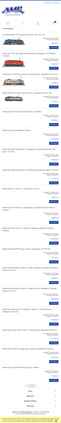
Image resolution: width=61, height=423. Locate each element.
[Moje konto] (38, 23)
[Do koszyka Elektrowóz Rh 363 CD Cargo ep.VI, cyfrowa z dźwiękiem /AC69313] (53, 361)
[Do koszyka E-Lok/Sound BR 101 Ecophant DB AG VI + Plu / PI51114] (53, 47)
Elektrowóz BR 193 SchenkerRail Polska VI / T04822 (22, 111)
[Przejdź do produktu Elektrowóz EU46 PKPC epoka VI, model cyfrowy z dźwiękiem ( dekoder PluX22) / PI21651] (14, 293)
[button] (7, 23)
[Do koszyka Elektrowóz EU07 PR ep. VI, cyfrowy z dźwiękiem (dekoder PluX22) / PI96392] (53, 243)
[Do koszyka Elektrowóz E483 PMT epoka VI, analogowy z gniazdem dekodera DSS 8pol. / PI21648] (53, 164)
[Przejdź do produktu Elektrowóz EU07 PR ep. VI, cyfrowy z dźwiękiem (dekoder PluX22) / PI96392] (14, 233)
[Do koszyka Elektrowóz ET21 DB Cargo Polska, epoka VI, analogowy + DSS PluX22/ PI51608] (53, 68)
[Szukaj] (22, 23)
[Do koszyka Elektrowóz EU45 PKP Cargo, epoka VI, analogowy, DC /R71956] (53, 261)
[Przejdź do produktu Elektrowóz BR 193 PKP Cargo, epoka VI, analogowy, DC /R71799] (14, 98)
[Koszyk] (53, 23)
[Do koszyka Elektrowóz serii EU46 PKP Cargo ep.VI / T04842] (53, 380)
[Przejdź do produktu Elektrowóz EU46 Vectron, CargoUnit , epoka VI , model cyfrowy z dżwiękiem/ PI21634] (14, 314)
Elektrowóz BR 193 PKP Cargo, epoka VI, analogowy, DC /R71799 (27, 93)
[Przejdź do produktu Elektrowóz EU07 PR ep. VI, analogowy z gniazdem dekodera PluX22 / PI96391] (14, 212)
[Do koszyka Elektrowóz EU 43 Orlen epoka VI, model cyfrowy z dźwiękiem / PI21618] (53, 87)
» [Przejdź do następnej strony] (36, 386)
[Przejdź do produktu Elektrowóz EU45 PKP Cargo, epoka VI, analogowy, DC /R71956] (14, 252)
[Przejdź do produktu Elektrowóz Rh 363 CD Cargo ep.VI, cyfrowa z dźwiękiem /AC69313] (14, 351)
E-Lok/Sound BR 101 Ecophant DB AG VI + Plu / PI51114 (24, 35)
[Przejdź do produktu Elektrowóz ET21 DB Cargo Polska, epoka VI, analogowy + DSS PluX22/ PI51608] (14, 62)
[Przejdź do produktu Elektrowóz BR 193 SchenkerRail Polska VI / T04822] (14, 114)
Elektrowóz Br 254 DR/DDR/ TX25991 (17, 130)
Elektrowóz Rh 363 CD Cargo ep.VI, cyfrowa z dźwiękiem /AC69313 (28, 349)
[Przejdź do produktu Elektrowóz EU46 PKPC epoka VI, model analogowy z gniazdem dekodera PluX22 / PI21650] (14, 272)
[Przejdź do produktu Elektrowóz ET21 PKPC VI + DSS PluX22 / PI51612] (14, 191)
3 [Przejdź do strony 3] (33, 386)
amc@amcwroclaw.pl (40, 414)
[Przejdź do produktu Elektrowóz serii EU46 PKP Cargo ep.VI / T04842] (14, 370)
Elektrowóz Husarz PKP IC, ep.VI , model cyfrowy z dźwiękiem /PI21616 (30, 330)
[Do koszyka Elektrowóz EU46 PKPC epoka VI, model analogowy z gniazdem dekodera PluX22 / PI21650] (53, 282)
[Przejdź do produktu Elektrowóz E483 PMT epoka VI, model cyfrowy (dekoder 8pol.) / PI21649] (14, 173)
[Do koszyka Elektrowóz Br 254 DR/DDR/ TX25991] (53, 143)
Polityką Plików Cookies (47, 419)
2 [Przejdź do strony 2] (30, 386)
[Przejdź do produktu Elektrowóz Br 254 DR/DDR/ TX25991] (14, 133)
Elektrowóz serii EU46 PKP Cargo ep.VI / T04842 (21, 367)
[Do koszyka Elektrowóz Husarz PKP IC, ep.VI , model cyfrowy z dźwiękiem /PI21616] (53, 342)
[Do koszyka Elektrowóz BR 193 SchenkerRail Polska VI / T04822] (53, 124)
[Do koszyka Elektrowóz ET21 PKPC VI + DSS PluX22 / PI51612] (53, 201)
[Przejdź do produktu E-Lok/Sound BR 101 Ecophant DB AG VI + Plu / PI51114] (14, 40)
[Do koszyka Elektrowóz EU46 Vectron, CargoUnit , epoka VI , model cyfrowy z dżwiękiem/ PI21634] (53, 324)
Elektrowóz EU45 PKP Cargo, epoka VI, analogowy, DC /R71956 (26, 249)
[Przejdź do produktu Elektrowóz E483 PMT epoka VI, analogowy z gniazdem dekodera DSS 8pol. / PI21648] (14, 154)
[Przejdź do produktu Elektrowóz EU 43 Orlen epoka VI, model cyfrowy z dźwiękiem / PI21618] (14, 80)
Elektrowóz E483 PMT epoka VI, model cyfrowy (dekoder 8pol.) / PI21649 (30, 170)
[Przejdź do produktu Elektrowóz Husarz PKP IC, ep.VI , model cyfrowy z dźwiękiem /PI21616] (14, 333)
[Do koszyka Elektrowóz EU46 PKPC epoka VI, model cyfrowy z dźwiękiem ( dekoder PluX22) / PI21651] (53, 303)
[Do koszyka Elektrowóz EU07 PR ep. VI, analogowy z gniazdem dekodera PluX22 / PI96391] (53, 222)
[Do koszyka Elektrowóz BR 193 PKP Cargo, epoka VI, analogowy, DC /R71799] (53, 105)
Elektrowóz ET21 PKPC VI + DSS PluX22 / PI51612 (21, 189)
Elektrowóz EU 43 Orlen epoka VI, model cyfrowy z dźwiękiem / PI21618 (30, 74)
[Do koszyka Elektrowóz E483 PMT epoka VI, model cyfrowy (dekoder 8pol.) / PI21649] (53, 182)
